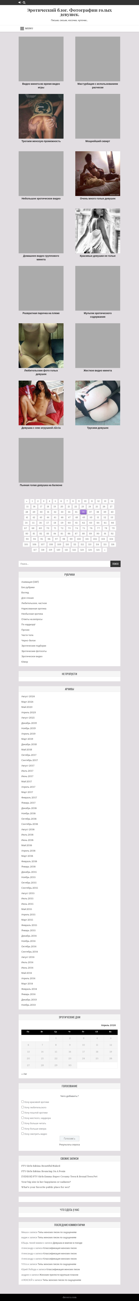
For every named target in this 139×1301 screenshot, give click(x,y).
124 (90, 550)
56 (40, 523)
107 (43, 544)
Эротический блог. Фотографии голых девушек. (69, 12)
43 (41, 517)
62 (83, 523)
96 (49, 539)
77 (98, 528)
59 (62, 523)
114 (97, 544)
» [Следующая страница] (104, 550)
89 (90, 533)
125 (98, 550)
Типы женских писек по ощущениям (57, 1232)
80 (27, 533)
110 (67, 544)
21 (69, 506)
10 (85, 501)
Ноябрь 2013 (28, 1005)
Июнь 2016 (27, 840)
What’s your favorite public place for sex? (45, 1187)
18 (48, 506)
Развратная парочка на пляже (41, 313)
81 (34, 533)
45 (55, 517)
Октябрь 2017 (29, 755)
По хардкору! (28, 624)
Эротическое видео (32, 656)
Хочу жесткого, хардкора (37, 1118)
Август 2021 (28, 717)
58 (55, 523)
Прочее (25, 630)
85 (62, 533)
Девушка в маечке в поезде (67, 1243)
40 (112, 512)
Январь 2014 (28, 994)
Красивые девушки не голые (97, 255)
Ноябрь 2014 (28, 941)
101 (87, 539)
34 (69, 512)
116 (112, 544)
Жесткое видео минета (98, 370)
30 (41, 512)
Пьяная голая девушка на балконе (41, 485)
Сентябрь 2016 (29, 824)
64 (98, 523)
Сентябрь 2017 (29, 760)
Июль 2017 (27, 770)
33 (62, 512)
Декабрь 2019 (29, 723)
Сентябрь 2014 (29, 951)
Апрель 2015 (28, 914)
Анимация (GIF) (30, 582)
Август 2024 (28, 696)
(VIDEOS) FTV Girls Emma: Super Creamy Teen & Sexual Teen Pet (59, 1176)
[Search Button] (24, 2)
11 (92, 501)
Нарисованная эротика (33, 608)
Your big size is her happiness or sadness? (46, 1182)
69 (40, 528)
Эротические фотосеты (34, 651)
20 (61, 506)
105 (26, 544)
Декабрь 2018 (29, 744)
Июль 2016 (27, 834)
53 (112, 517)
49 (83, 517)
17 (41, 506)
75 (83, 528)
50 (91, 517)
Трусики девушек (97, 427)
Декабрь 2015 (29, 872)
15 (27, 506)
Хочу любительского (35, 1107)
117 (35, 550)
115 (105, 544)
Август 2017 (28, 765)
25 (97, 506)
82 (40, 533)
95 (41, 539)
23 (82, 506)
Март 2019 (27, 739)
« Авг (24, 1074)
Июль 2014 (27, 962)
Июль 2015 (27, 898)
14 (112, 501)
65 (105, 523)
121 (66, 550)
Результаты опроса (69, 1144)
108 (51, 544)
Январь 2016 (28, 866)
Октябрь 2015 (29, 882)
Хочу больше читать (35, 1123)
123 (82, 550)
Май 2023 (26, 707)
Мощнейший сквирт (97, 141)
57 (47, 523)
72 (62, 528)
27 (111, 506)
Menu (29, 28)
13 (105, 501)
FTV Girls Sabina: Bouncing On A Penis (43, 1171)
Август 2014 (27, 957)
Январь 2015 (28, 930)
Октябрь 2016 (29, 818)
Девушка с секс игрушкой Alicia (41, 427)
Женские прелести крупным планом (58, 1274)
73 (69, 528)
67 (25, 528)
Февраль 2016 (29, 861)
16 (34, 506)
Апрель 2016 (28, 850)
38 (97, 512)
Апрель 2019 (28, 733)
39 (105, 512)
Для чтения (27, 598)
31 (48, 512)
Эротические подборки (33, 645)
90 (97, 533)
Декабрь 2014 (29, 935)
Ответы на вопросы (32, 619)
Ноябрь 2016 (28, 813)
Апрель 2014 (28, 978)
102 (95, 539)
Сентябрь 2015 (29, 888)
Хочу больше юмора (35, 1128)
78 (105, 528)
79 (113, 528)
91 (105, 533)
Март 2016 (27, 856)
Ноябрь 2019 (28, 728)
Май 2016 (26, 845)
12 (98, 501)
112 (82, 544)
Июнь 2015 (27, 904)
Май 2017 (26, 781)
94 (34, 539)
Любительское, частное (34, 603)
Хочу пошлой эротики (36, 1112)
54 (26, 523)
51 (98, 517)
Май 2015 (26, 909)
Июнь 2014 (27, 967)
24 (90, 506)
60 (69, 523)
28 (27, 512)
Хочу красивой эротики (36, 1102)
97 (56, 539)
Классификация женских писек (60, 1248)
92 (112, 533)
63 (90, 523)
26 (104, 506)
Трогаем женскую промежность (41, 141)
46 (62, 517)
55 (33, 523)
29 (34, 512)
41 (27, 517)
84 (55, 533)
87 (76, 533)
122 (74, 550)
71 (55, 528)
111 (74, 544)
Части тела (27, 635)
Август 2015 (28, 893)
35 (76, 512)
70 (47, 528)
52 (105, 517)
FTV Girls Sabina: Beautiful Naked (40, 1166)
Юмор (24, 661)
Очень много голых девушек (97, 198)
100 (79, 539)
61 (76, 523)
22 (75, 506)
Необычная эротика (32, 613)
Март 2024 (27, 701)
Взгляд (25, 592)
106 (34, 544)
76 (91, 528)
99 (71, 539)
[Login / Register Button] (19, 2)
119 (50, 550)
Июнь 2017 (27, 776)
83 (48, 533)
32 (55, 512)
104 (111, 539)
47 (69, 517)
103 (103, 539)
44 (48, 517)
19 (55, 506)
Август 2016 (28, 829)
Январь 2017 (28, 802)
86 (69, 533)
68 (33, 528)
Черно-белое (28, 640)
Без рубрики (28, 587)
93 (27, 539)
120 (58, 550)
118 (42, 550)
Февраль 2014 (29, 989)
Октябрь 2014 (28, 946)
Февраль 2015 (29, 925)
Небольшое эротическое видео (41, 198)
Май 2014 (26, 973)
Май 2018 (26, 749)
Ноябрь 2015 (28, 877)
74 (76, 528)
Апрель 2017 (28, 787)
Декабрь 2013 (29, 999)
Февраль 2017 (29, 797)
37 (90, 512)
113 (89, 544)
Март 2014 (27, 983)
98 (63, 539)
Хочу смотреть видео (35, 1134)
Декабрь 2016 (29, 808)
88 (83, 533)
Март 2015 (27, 919)
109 (59, 544)
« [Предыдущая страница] (26, 501)
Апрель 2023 (28, 712)
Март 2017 (27, 792)
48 (76, 517)
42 (34, 517)
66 (112, 523)
